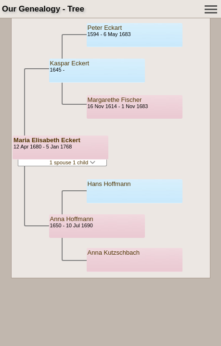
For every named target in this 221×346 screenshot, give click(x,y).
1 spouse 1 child (73, 162)
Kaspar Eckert (70, 63)
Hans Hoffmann (109, 183)
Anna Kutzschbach (114, 252)
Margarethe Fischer (115, 99)
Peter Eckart (105, 27)
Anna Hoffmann (71, 218)
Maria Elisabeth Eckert (46, 140)
